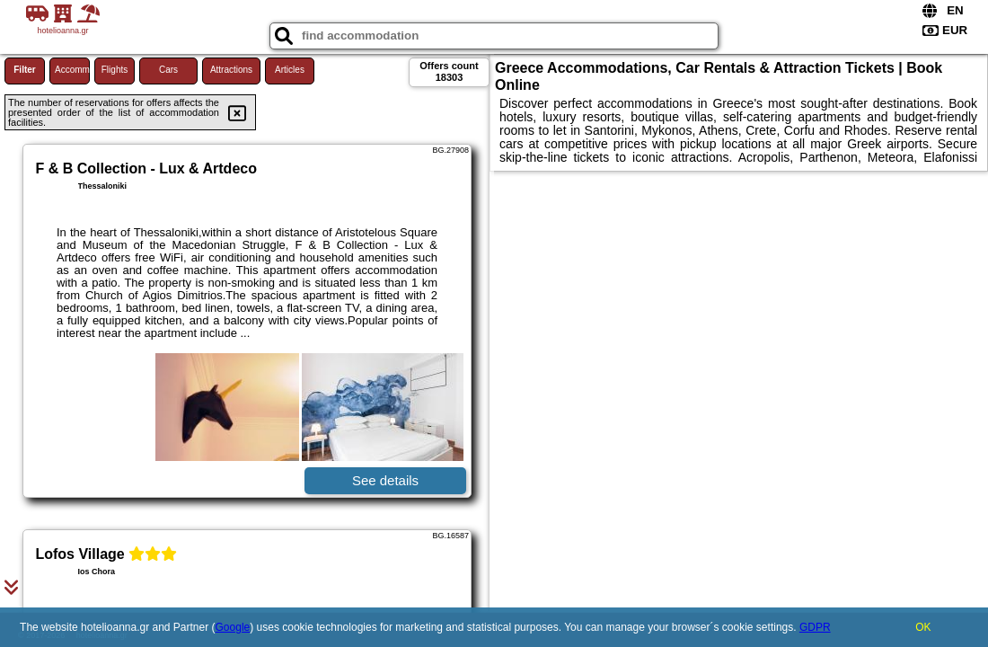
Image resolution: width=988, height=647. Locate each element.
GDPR (815, 627)
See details (385, 480)
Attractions (231, 70)
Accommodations (72, 70)
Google (233, 627)
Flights (114, 70)
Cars (168, 70)
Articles (289, 70)
